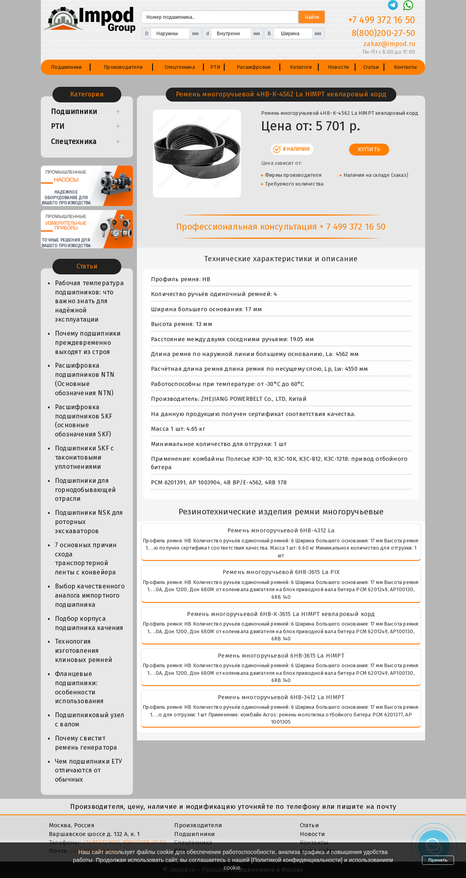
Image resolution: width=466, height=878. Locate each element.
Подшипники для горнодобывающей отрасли (85, 490)
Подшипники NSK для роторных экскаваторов (89, 522)
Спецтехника (180, 67)
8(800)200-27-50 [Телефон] (383, 33)
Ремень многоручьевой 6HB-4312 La (281, 530)
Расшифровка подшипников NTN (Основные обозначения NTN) (84, 379)
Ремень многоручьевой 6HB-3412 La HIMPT (281, 697)
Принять (438, 860)
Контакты (405, 67)
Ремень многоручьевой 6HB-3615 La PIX (281, 572)
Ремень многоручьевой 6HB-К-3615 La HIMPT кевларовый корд (281, 614)
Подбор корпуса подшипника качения (89, 623)
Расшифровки (254, 67)
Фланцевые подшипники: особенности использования (79, 687)
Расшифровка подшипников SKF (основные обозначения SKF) (83, 420)
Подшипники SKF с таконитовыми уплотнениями (84, 457)
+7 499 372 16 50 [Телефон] (381, 20)
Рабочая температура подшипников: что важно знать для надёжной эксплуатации (89, 301)
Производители (123, 67)
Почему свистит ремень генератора (86, 742)
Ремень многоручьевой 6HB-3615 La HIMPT (281, 655)
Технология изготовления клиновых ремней (83, 651)
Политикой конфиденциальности (297, 860)
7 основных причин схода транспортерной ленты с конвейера (85, 558)
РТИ (215, 67)
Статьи (371, 67)
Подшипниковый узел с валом (90, 719)
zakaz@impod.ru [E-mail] (389, 44)
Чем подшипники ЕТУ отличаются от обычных (89, 771)
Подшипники (66, 67)
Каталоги (301, 67)
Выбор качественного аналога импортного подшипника (90, 595)
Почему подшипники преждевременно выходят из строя (88, 343)
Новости (338, 67)
